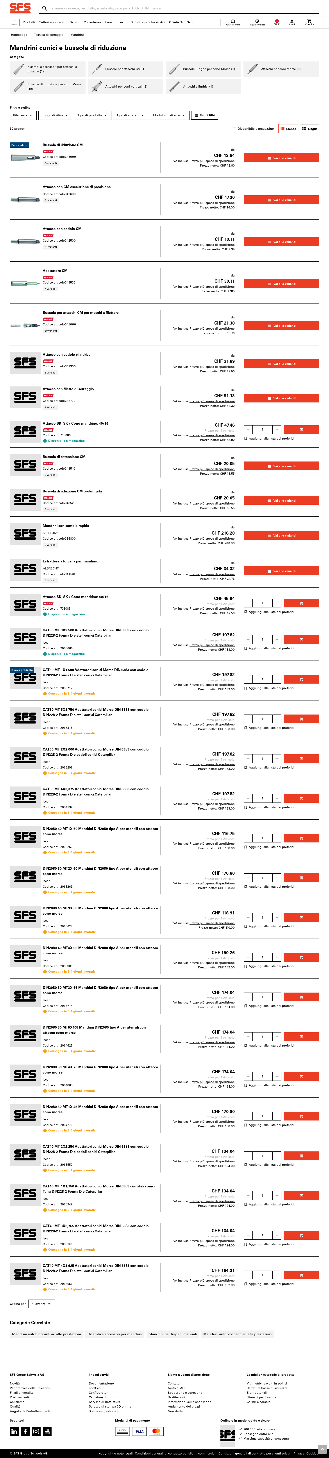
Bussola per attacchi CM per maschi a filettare (81, 313)
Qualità (15, 1406)
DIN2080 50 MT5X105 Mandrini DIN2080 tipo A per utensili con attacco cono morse (94, 1030)
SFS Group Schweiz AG (148, 22)
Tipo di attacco (130, 115)
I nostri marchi (115, 22)
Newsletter (176, 1411)
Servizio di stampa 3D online (110, 1406)
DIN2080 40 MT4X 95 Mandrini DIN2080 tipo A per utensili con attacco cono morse (100, 950)
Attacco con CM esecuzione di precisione (77, 187)
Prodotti (29, 22)
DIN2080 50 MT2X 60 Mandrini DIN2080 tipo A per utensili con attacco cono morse (100, 871)
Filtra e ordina (20, 108)
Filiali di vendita (22, 1393)
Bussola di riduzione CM (63, 145)
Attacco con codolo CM (62, 229)
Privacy (298, 1453)
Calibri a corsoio (259, 1402)
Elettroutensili (257, 1393)
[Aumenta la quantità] (277, 429)
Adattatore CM (55, 271)
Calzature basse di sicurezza (267, 1388)
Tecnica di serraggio (49, 35)
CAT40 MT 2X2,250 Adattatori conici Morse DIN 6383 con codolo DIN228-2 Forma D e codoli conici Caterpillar (96, 1149)
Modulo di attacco (169, 115)
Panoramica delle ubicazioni (31, 1388)
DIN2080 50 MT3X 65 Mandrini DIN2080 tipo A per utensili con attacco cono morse (100, 990)
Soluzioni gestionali (103, 1411)
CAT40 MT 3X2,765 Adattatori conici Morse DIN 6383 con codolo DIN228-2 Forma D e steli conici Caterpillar (96, 1228)
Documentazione (101, 1383)
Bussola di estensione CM (64, 457)
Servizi (74, 22)
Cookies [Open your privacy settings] (312, 1453)
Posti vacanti (19, 1397)
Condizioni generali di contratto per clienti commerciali (175, 1453)
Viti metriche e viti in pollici (267, 1383)
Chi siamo (17, 1402)
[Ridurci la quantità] (248, 429)
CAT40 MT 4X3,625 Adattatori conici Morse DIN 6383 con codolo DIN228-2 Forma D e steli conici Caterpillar (96, 1268)
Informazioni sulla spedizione (189, 1402)
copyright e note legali (116, 1453)
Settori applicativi (52, 22)
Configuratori (99, 1393)
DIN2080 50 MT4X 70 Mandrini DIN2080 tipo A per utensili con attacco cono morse (100, 1069)
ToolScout (96, 1388)
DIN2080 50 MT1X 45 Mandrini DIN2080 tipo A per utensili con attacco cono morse (100, 1109)
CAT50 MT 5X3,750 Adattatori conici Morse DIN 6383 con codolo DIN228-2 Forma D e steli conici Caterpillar (96, 712)
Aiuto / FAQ (176, 1388)
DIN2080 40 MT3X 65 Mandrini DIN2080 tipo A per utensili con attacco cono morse (100, 911)
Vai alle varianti (281, 158)
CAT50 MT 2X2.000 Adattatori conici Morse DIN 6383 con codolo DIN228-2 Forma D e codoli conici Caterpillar (96, 752)
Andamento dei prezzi (184, 1406)
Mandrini (77, 35)
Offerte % (175, 22)
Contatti (174, 1383)
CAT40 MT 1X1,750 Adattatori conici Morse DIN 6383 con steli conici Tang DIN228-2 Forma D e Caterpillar (99, 1189)
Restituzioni (176, 1397)
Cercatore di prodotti (104, 1397)
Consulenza (92, 22)
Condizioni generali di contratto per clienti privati (254, 1453)
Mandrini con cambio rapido (66, 526)
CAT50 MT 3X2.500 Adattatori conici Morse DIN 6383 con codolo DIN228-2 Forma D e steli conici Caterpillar (96, 632)
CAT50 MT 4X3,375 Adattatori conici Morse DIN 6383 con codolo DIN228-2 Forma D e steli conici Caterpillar (96, 791)
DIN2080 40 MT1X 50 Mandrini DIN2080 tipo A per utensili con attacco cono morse (100, 831)
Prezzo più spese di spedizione (212, 161)
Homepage (19, 35)
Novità (15, 1383)
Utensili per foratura (262, 1397)
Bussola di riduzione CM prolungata (72, 491)
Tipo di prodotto (92, 115)
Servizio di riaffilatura (104, 1402)
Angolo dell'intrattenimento (30, 1411)
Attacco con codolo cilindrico (67, 354)
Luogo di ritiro (55, 115)
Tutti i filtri (205, 115)
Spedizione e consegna (185, 1393)
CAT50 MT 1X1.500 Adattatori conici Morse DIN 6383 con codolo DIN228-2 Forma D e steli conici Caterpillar (95, 672)
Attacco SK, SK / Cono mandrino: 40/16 (75, 423)
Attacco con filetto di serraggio (68, 389)
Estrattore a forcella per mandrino (70, 561)
